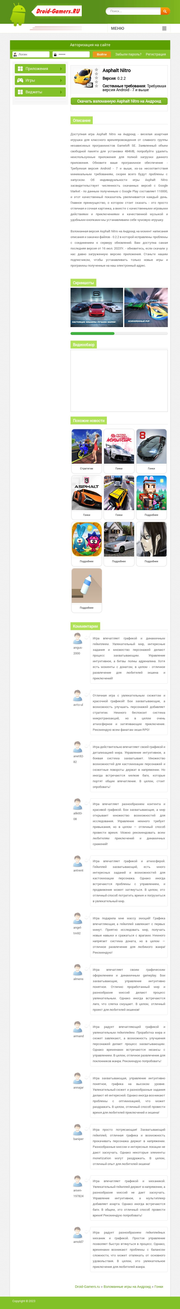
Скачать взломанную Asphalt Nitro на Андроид (119, 101)
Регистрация (156, 54)
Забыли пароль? (128, 54)
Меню (138, 28)
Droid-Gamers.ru (87, 1287)
